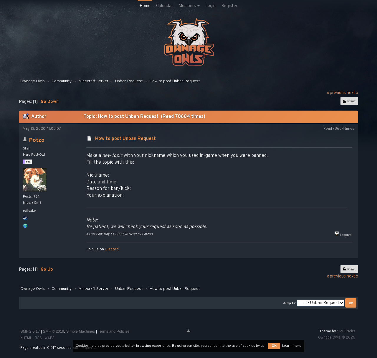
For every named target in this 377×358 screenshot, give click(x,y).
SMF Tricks (346, 331)
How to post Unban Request (125, 139)
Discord (112, 249)
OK (274, 346)
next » (352, 93)
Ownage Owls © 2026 (336, 337)
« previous (336, 93)
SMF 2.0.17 (30, 331)
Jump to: (289, 303)
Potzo (36, 140)
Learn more (291, 346)
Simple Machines (80, 331)
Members (189, 6)
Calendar (164, 6)
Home (145, 6)
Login (210, 6)
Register (229, 6)
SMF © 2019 (53, 331)
